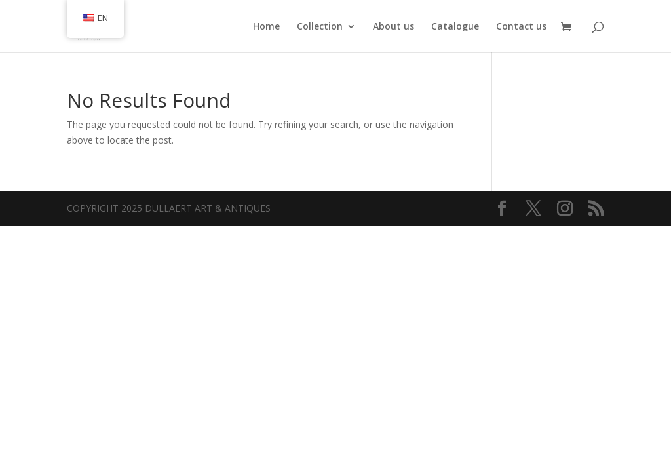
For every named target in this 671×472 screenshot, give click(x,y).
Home (266, 27)
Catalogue (455, 27)
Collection (320, 27)
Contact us (521, 27)
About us (393, 27)
